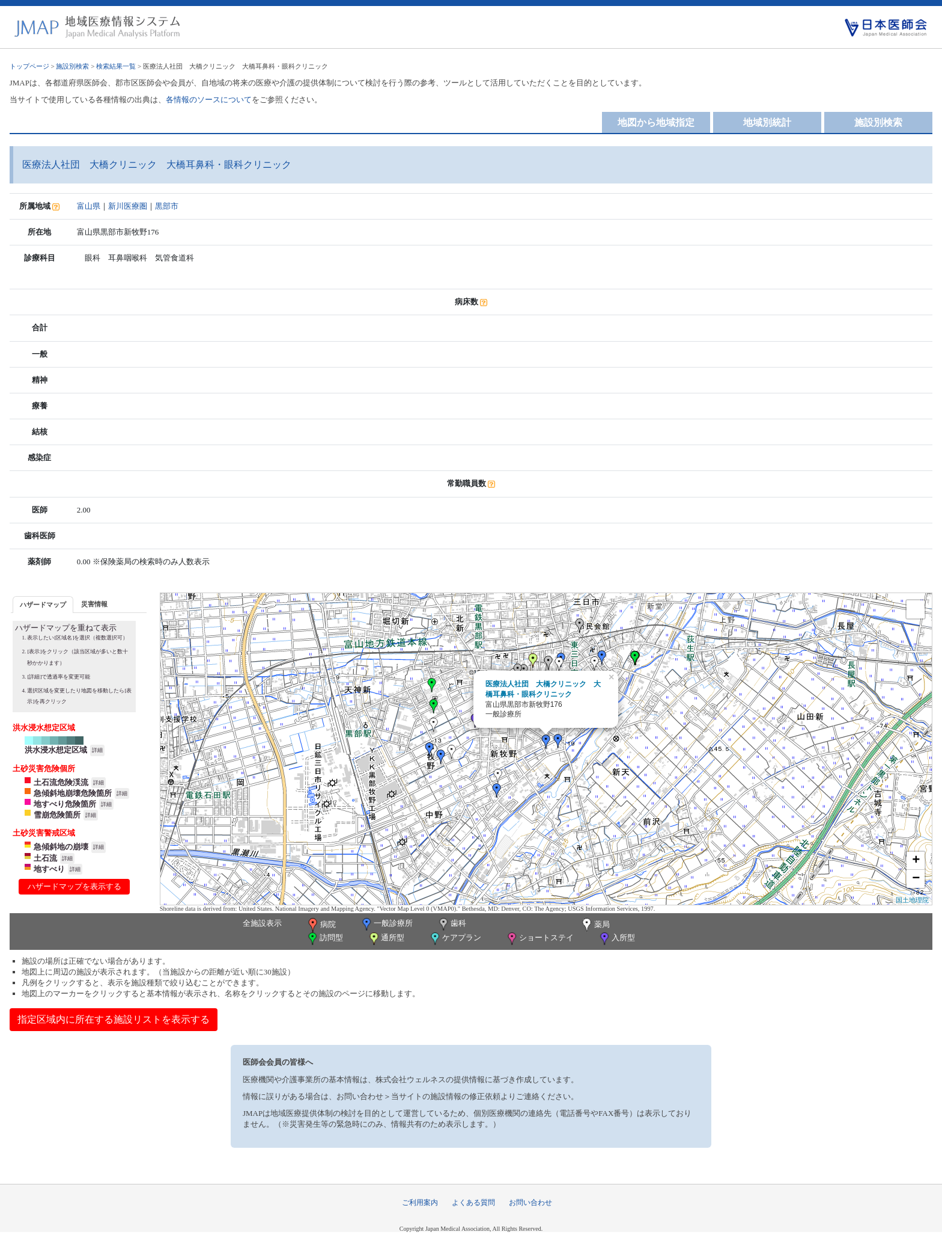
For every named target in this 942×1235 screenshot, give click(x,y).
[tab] (43, 604)
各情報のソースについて (209, 99)
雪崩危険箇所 (57, 814)
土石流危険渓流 (61, 782)
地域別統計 (767, 122)
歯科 (451, 924)
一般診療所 (386, 924)
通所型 (385, 938)
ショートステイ (539, 938)
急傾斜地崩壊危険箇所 (73, 793)
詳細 (97, 750)
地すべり (49, 868)
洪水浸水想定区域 (56, 749)
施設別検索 (72, 66)
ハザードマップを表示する (74, 886)
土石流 (45, 858)
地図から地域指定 (656, 122)
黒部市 (166, 206)
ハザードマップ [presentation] (43, 604)
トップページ (29, 66)
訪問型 (324, 938)
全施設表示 (262, 923)
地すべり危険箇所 (65, 803)
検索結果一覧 (116, 66)
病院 (321, 925)
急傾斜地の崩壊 (61, 846)
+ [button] (916, 861)
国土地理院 (912, 900)
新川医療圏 (127, 206)
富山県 (88, 206)
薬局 (595, 925)
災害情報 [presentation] (94, 604)
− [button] (916, 879)
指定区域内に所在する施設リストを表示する (113, 1019)
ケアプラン (454, 938)
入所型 (616, 938)
